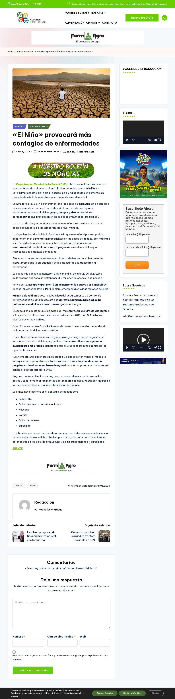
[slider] (141, 347)
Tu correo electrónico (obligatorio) (143, 250)
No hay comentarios (46, 151)
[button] (142, 18)
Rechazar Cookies (132, 693)
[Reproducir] (127, 140)
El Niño (32, 485)
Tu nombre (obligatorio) (138, 237)
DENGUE (19, 485)
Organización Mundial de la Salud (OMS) (42, 184)
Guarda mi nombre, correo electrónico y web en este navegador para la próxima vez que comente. (60, 657)
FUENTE (17, 448)
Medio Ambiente (39, 126)
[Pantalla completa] (159, 140)
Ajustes (155, 693)
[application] (143, 132)
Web (83, 636)
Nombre (18, 636)
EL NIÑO (19, 126)
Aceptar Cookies (105, 693)
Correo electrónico (61, 636)
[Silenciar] (155, 140)
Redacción (44, 502)
